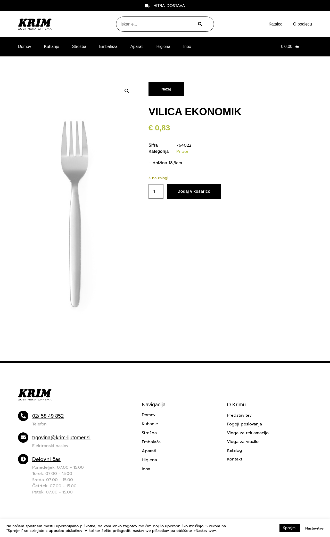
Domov (24, 46)
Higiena (163, 46)
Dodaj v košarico (193, 191)
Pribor (182, 151)
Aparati (137, 46)
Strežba (79, 46)
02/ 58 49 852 (48, 416)
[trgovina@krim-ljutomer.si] (23, 437)
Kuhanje (51, 46)
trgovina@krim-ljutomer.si (61, 437)
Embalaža (108, 46)
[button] (126, 91)
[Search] (199, 24)
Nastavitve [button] (314, 528)
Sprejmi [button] (289, 528)
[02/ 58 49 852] (23, 416)
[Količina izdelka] (155, 191)
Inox (187, 46)
